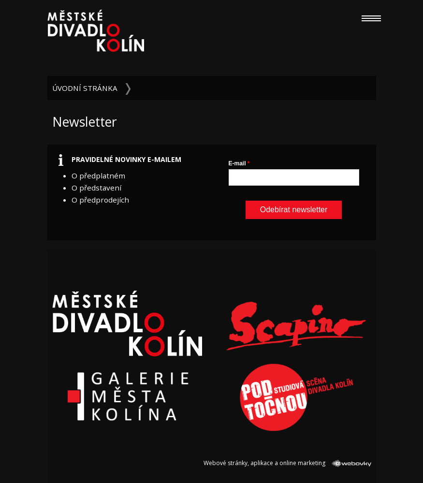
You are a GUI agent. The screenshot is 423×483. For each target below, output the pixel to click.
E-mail (237, 163)
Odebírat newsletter (294, 209)
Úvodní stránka (84, 88)
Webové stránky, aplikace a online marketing (287, 463)
